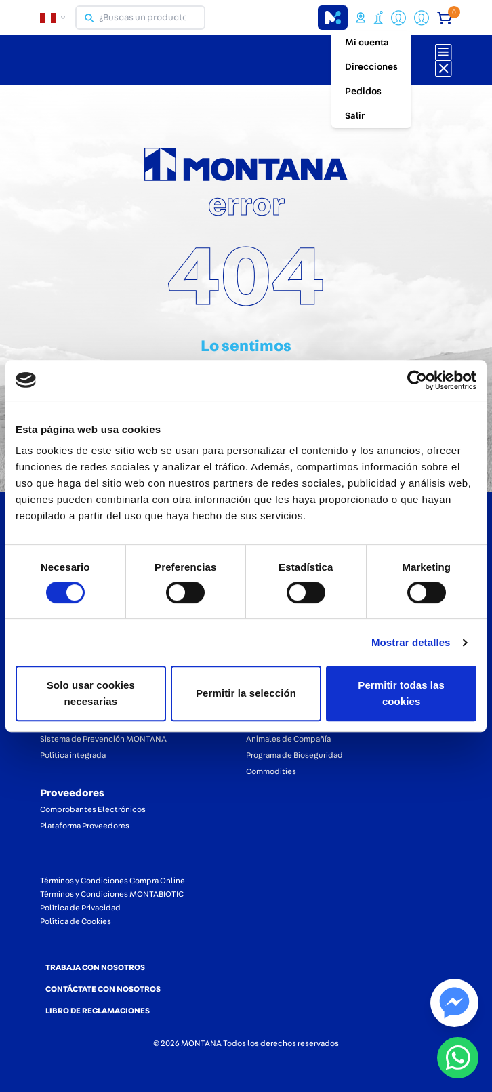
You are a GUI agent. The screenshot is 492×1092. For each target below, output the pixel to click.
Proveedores (72, 793)
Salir (355, 116)
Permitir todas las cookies (401, 693)
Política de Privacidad (80, 908)
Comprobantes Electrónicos (93, 809)
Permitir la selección (246, 693)
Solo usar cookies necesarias (91, 693)
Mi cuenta (367, 42)
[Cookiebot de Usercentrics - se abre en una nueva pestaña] (417, 380)
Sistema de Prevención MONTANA (103, 739)
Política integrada (73, 755)
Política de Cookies (75, 921)
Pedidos (363, 91)
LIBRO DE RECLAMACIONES (97, 1011)
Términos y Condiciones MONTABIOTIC (112, 894)
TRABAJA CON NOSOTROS (95, 967)
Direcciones (371, 67)
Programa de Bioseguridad (294, 755)
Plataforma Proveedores (84, 826)
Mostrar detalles (411, 642)
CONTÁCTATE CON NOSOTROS (103, 989)
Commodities (271, 771)
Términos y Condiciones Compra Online (112, 880)
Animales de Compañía (288, 739)
